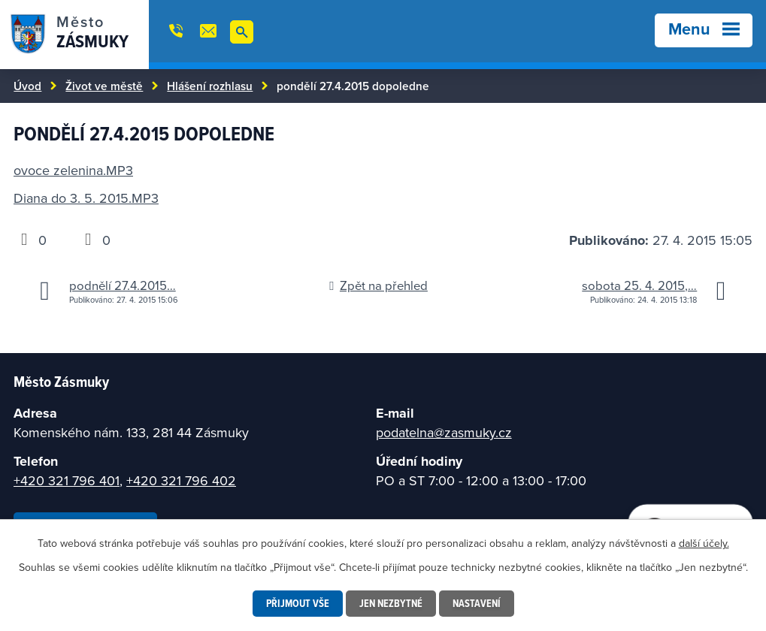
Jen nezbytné (390, 603)
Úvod (27, 85)
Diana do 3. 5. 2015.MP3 (86, 198)
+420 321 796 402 (181, 480)
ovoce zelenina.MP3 (73, 170)
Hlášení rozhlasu (210, 85)
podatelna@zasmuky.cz (444, 432)
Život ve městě (104, 85)
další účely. (704, 543)
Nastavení (477, 603)
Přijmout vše (297, 603)
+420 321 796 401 (67, 480)
